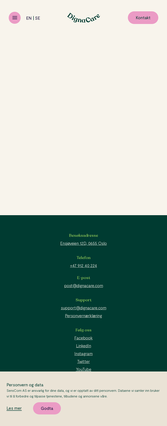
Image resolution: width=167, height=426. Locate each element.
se (37, 17)
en (29, 17)
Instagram (83, 353)
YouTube (83, 369)
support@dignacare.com (83, 307)
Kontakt (143, 17)
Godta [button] (47, 408)
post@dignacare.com (83, 285)
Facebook (83, 337)
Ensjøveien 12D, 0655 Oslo (83, 243)
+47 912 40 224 (83, 265)
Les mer (14, 408)
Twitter (83, 361)
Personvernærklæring (83, 315)
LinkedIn (83, 345)
